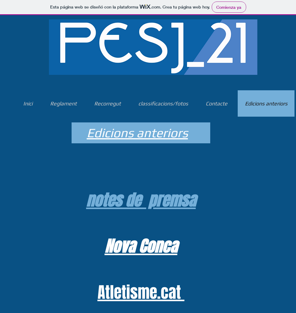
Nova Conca (141, 246)
